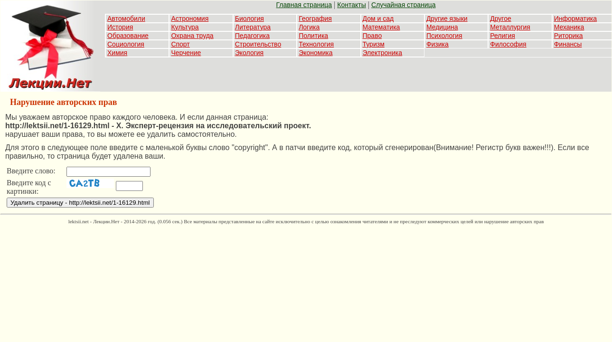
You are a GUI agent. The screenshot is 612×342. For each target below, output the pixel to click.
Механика (569, 27)
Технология (316, 44)
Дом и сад (378, 18)
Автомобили (126, 18)
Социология (125, 44)
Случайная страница (403, 5)
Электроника (383, 53)
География (315, 18)
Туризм (374, 44)
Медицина (442, 27)
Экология (249, 53)
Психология (444, 35)
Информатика (575, 18)
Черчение (186, 53)
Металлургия (510, 27)
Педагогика (252, 35)
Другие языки (447, 18)
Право (372, 35)
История (120, 27)
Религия (502, 35)
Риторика (568, 35)
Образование (128, 35)
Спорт (180, 44)
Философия (508, 44)
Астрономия (189, 18)
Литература (253, 27)
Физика (437, 44)
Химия (117, 53)
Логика (309, 27)
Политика (313, 35)
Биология (249, 18)
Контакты (351, 5)
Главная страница (304, 5)
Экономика (315, 53)
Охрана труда (192, 35)
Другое (500, 18)
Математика (381, 27)
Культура (184, 27)
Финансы (568, 44)
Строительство (258, 44)
